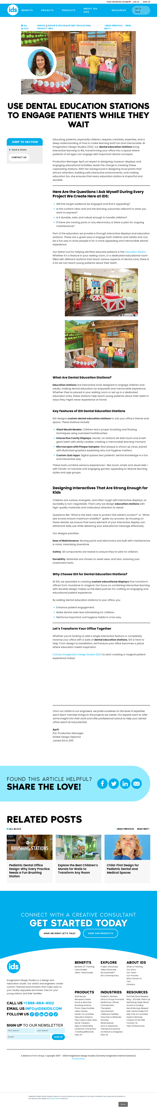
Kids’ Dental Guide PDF (137, 1011)
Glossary (131, 984)
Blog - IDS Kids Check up (138, 999)
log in (136, 2)
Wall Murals (80, 996)
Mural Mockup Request (138, 1008)
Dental (41, 25)
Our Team (131, 972)
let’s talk (141, 10)
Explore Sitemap (134, 1017)
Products (70, 10)
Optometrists (107, 1011)
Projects (49, 10)
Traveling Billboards (84, 1031)
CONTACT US (19, 157)
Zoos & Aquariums (109, 1025)
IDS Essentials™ (108, 972)
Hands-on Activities (84, 1014)
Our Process (132, 975)
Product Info (45, 28)
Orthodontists (107, 1005)
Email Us (34, 1008)
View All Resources (135, 1025)
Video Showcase (108, 969)
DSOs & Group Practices (112, 999)
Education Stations (84, 1017)
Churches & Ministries (111, 1017)
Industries (111, 992)
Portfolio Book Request (137, 996)
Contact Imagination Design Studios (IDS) (78, 654)
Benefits (29, 10)
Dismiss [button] (123, 1104)
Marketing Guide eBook (138, 1002)
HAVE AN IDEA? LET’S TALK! (59, 933)
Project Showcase (109, 966)
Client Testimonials (84, 972)
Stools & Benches (83, 1002)
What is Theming (135, 966)
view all (78, 1034)
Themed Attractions (110, 1028)
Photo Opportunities (84, 1008)
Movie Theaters (82, 1023)
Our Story (131, 969)
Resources (120, 10)
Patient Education (78, 25)
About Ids (136, 962)
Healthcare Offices (110, 1002)
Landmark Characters (85, 1028)
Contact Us (132, 1023)
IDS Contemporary (110, 975)
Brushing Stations (83, 1005)
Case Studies (81, 969)
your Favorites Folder (117, 2)
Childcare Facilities (110, 1014)
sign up (146, 2)
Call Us (30, 1002)
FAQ (129, 981)
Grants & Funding (135, 1005)
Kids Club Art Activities (137, 1014)
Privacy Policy (54, 1098)
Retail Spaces (107, 1023)
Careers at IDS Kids (136, 1020)
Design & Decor (56, 25)
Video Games (81, 1011)
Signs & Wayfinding (84, 1025)
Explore (109, 962)
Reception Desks (83, 999)
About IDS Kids (95, 10)
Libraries (105, 1020)
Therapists (106, 1008)
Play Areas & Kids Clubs (86, 1020)
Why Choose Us (134, 978)
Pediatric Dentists (109, 996)
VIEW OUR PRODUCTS (101, 933)
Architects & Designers (112, 1031)
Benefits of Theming (84, 966)
